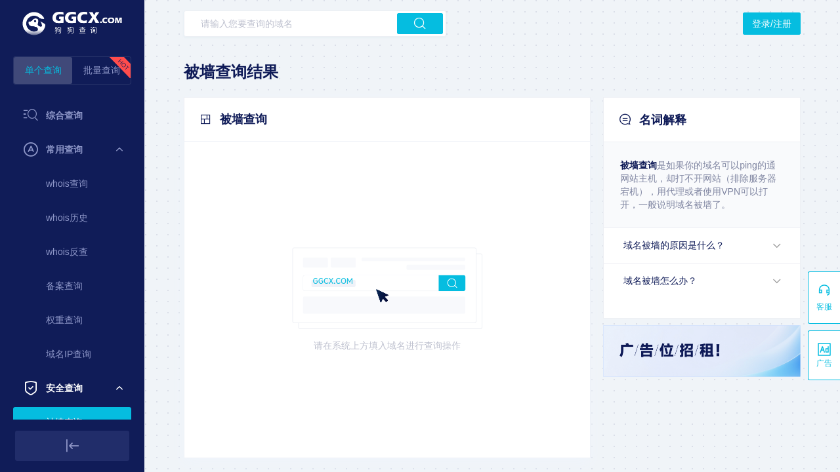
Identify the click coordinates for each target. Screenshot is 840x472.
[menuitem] (72, 115)
